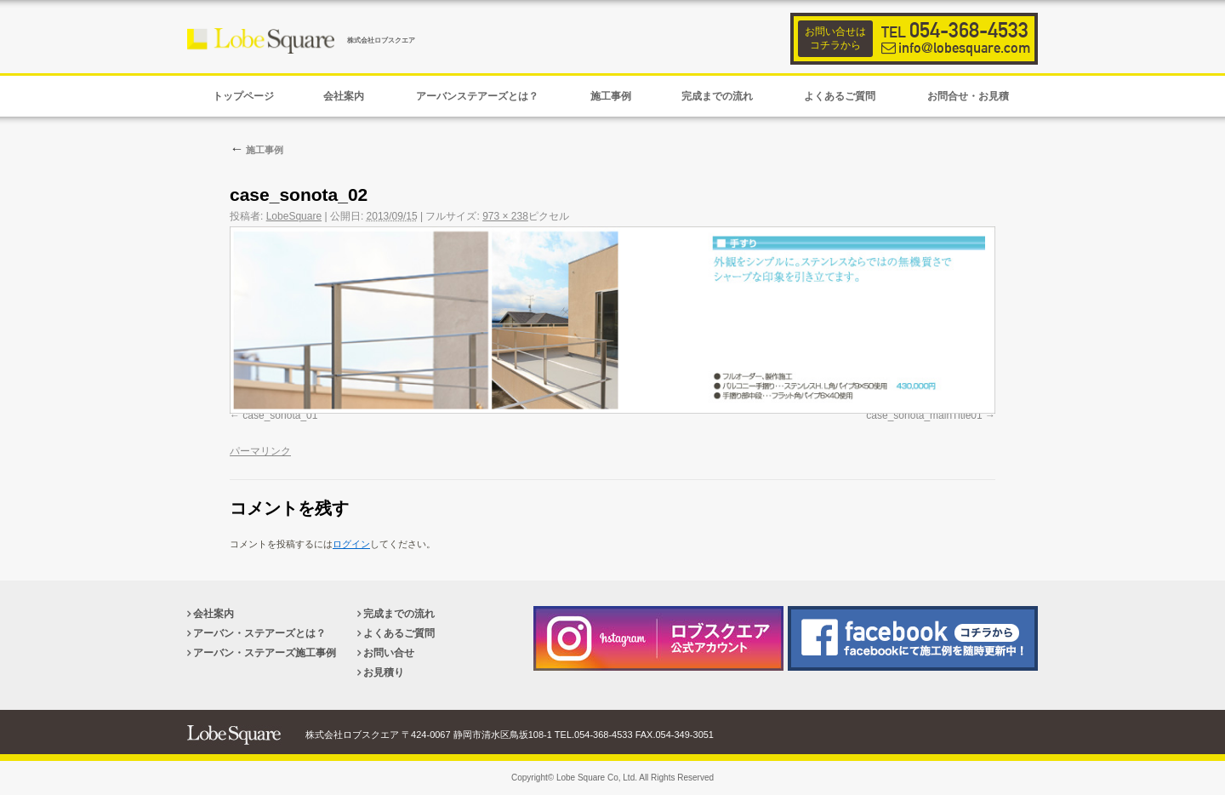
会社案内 (213, 614)
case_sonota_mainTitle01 (924, 415)
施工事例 (256, 150)
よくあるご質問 (399, 633)
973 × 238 (505, 216)
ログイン (351, 544)
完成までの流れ (399, 614)
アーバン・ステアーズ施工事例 (264, 653)
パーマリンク (260, 451)
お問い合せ (388, 653)
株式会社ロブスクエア (381, 40)
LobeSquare (294, 216)
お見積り (383, 672)
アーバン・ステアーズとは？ (259, 633)
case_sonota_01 (279, 415)
